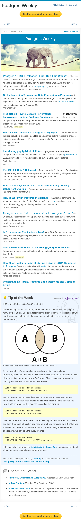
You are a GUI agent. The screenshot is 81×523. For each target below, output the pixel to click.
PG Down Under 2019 (19, 486)
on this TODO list (66, 101)
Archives (58, 5)
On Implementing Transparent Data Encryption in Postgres (37, 95)
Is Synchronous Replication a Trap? (23, 232)
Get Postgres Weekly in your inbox (40, 14)
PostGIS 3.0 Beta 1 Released (19, 170)
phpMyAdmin (70, 154)
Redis (43, 266)
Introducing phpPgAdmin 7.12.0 (21, 151)
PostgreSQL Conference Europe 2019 (27, 475)
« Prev (7, 24)
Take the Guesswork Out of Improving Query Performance (36, 247)
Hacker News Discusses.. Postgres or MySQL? (30, 132)
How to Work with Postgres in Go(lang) (25, 197)
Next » (74, 24)
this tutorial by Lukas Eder (44, 445)
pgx (53, 201)
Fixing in (38, 213)
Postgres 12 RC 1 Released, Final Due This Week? (35, 76)
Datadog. (37, 456)
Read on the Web (72, 32)
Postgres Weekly (19, 5)
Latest (73, 5)
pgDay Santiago (16, 481)
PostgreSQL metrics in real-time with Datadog (26, 459)
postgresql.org (41, 86)
